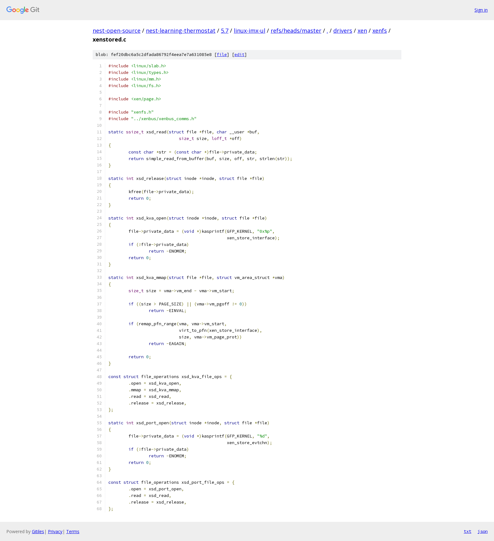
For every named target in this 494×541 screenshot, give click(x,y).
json (483, 531)
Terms (72, 531)
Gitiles (38, 531)
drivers (342, 30)
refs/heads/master (296, 30)
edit (239, 54)
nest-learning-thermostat (180, 30)
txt (467, 531)
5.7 (224, 30)
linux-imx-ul (249, 30)
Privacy (55, 531)
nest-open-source (117, 30)
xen (362, 30)
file (222, 54)
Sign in (481, 10)
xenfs (379, 30)
